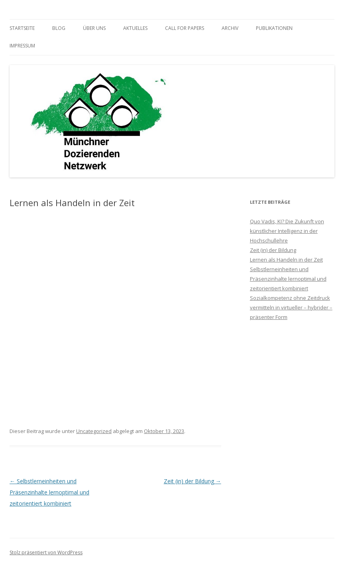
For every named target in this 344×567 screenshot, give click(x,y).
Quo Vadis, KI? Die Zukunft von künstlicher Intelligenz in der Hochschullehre (287, 231)
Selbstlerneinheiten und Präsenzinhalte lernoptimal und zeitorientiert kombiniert (49, 492)
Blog (58, 28)
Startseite (22, 28)
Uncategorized (94, 431)
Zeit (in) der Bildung (192, 481)
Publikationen (274, 28)
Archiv (230, 28)
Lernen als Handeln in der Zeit (286, 259)
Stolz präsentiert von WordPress (46, 552)
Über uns (94, 28)
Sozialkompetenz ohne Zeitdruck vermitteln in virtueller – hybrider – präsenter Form (291, 307)
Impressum (22, 45)
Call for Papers (184, 28)
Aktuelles (135, 28)
